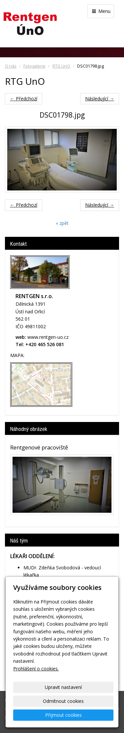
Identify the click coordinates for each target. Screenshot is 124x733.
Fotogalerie (34, 66)
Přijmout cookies (63, 715)
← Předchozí (23, 98)
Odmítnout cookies (63, 701)
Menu (100, 11)
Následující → (99, 98)
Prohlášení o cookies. (36, 668)
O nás (10, 66)
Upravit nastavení (63, 687)
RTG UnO (61, 66)
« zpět (62, 223)
